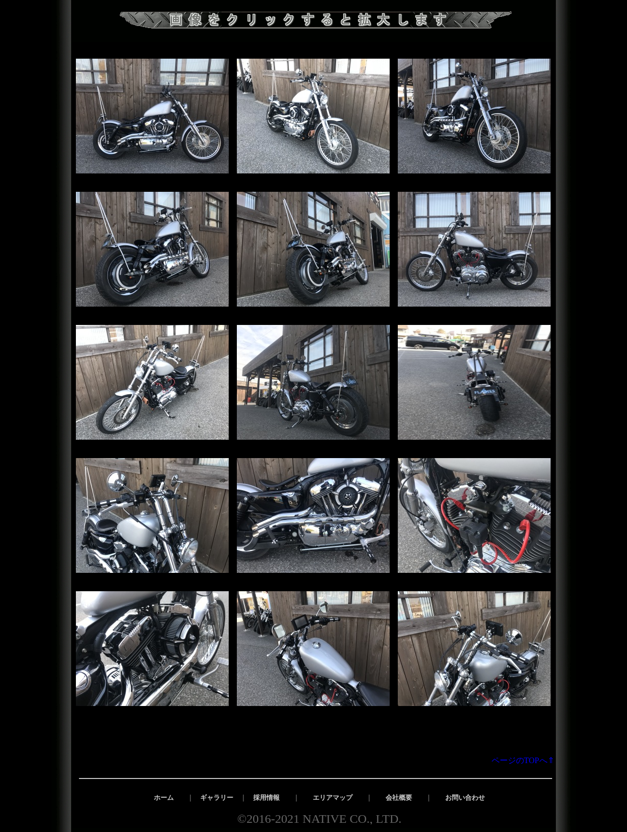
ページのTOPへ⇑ (527, 760)
